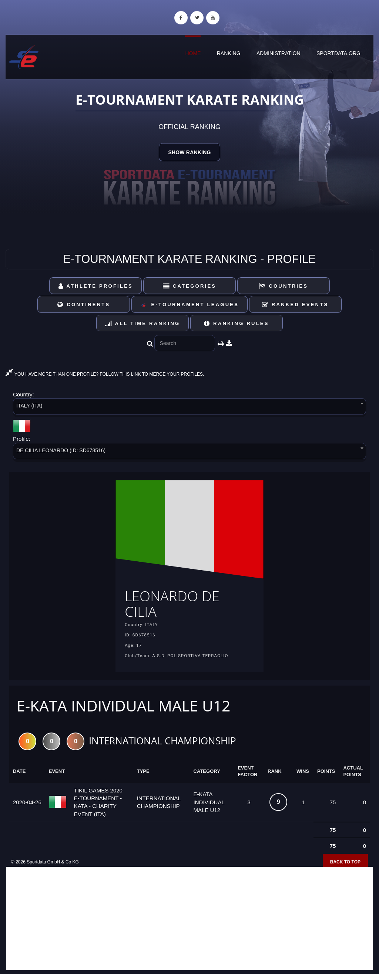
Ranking (229, 53)
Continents (83, 304)
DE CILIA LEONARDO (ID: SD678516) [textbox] (60, 450)
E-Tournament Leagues (189, 305)
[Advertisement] (189, 920)
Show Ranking (189, 152)
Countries (283, 286)
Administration (278, 53)
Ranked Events (295, 304)
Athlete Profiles (95, 286)
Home (193, 53)
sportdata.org (338, 53)
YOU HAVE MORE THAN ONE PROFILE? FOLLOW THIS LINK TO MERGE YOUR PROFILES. (105, 374)
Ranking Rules (236, 323)
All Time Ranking (142, 323)
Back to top (345, 863)
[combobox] (189, 407)
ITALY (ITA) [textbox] (29, 406)
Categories (190, 286)
